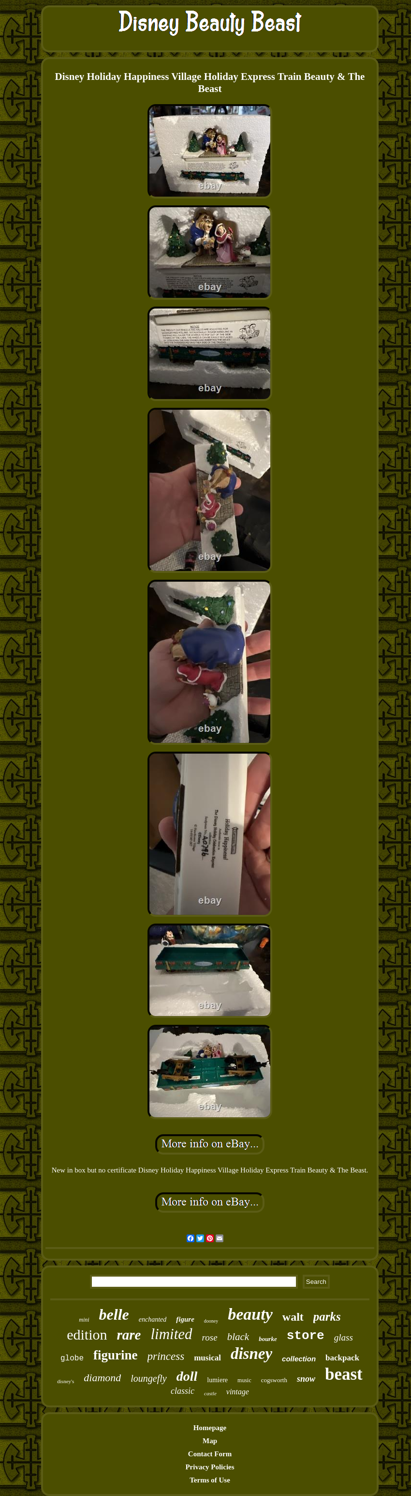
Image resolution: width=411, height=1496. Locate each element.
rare (129, 1334)
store (305, 1335)
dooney (211, 1321)
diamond (102, 1378)
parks (327, 1316)
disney (251, 1353)
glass (343, 1337)
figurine (115, 1355)
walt (293, 1317)
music (244, 1380)
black (238, 1336)
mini (84, 1319)
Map (210, 1441)
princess (166, 1356)
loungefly (148, 1378)
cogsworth (274, 1380)
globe (72, 1358)
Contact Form (210, 1454)
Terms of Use (210, 1480)
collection (299, 1359)
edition (87, 1334)
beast (344, 1374)
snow (306, 1379)
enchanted (153, 1319)
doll (187, 1376)
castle (210, 1393)
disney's (65, 1381)
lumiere (217, 1380)
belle (114, 1314)
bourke (268, 1338)
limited (171, 1334)
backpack (342, 1357)
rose (210, 1337)
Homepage (209, 1428)
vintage (237, 1392)
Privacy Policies (209, 1467)
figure (185, 1319)
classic (182, 1391)
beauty (250, 1314)
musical (207, 1357)
